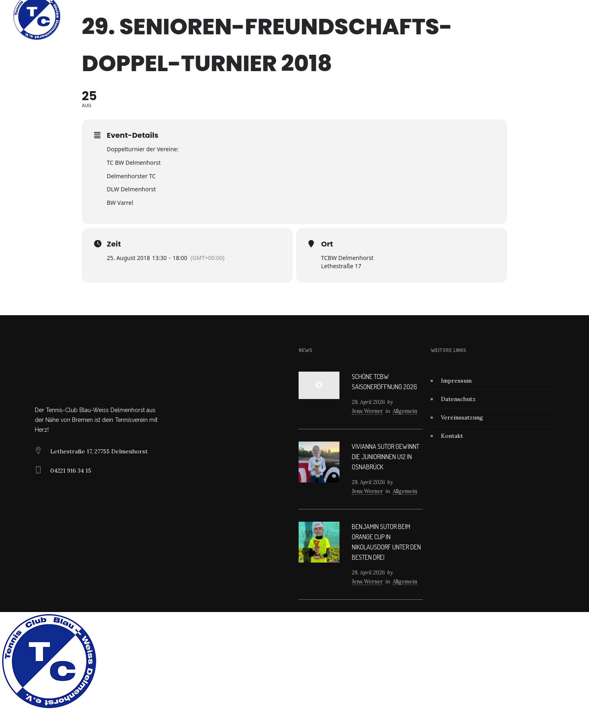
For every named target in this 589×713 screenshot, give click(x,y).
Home (208, 16)
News (287, 16)
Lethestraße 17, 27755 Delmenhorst (99, 451)
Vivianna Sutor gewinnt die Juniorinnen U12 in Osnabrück (385, 456)
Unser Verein (247, 16)
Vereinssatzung (462, 417)
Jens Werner (367, 411)
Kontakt (377, 16)
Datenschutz (458, 399)
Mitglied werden (330, 16)
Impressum (456, 380)
